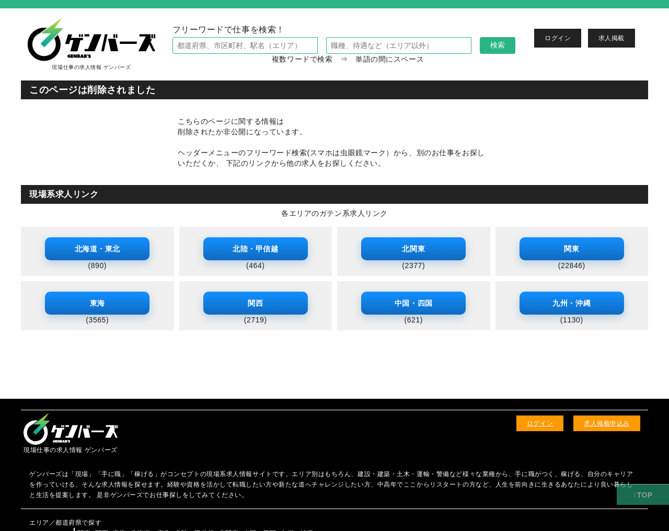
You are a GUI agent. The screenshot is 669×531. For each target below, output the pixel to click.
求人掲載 (611, 38)
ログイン (558, 38)
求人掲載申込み (607, 423)
